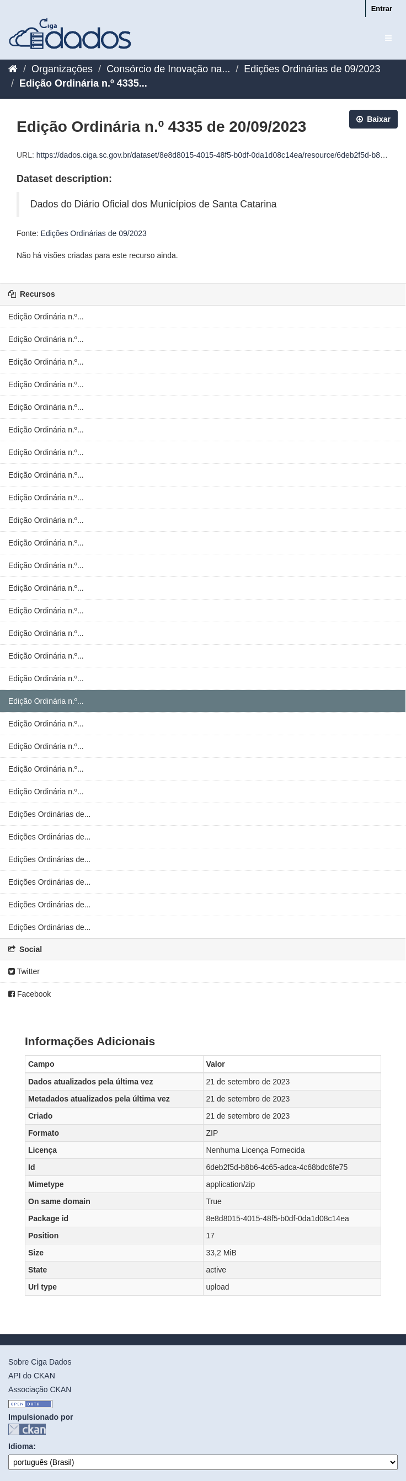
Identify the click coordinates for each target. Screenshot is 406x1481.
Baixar (373, 119)
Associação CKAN (39, 1389)
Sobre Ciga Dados (39, 1361)
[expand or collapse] (388, 38)
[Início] (13, 68)
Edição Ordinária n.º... (46, 316)
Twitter (24, 971)
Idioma (20, 1446)
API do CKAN (31, 1375)
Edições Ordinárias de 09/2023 (312, 68)
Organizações (62, 68)
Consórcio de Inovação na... (168, 68)
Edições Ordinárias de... (49, 814)
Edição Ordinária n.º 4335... (83, 83)
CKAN (27, 1429)
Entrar (381, 8)
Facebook (29, 994)
